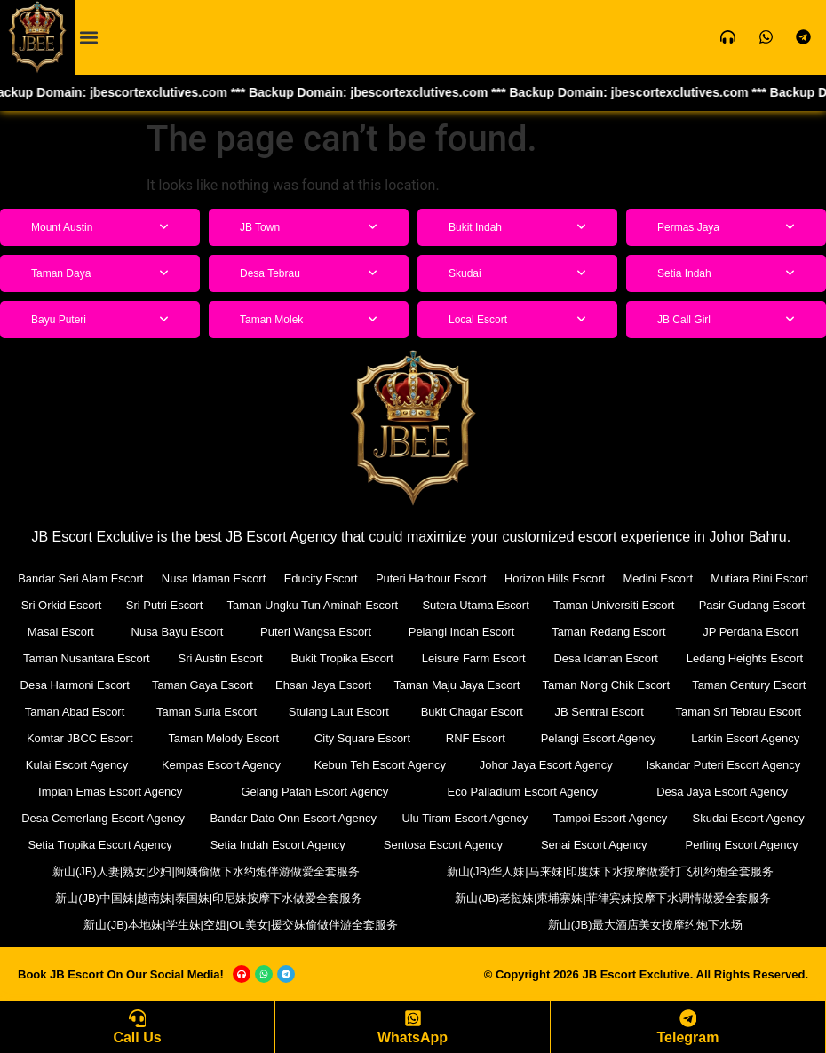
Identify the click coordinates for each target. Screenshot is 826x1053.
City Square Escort (362, 738)
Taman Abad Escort (75, 711)
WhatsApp (412, 1037)
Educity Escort (321, 578)
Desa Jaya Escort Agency (722, 791)
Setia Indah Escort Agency (277, 844)
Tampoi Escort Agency (610, 818)
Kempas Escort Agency (221, 765)
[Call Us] (138, 1018)
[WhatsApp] (413, 1018)
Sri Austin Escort (220, 658)
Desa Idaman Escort (605, 658)
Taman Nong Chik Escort (606, 685)
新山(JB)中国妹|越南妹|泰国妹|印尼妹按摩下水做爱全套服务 (208, 898)
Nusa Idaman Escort (214, 578)
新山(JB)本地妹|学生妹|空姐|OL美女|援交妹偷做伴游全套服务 (240, 924)
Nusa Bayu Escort (177, 631)
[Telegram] (688, 1018)
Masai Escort (61, 631)
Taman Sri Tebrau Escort (738, 711)
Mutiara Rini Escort (759, 578)
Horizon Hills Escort (554, 578)
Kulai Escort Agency (77, 765)
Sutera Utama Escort (475, 605)
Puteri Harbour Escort (431, 578)
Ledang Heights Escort (745, 658)
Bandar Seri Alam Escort (81, 578)
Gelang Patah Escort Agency (314, 791)
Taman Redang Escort (609, 631)
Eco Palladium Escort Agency (522, 791)
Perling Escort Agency (741, 844)
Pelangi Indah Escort (462, 631)
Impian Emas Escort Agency (110, 791)
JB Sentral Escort (598, 711)
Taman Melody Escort (223, 738)
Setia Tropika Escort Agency (100, 844)
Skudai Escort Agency (748, 818)
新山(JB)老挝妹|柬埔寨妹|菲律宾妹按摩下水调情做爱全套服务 (613, 898)
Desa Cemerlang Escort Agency (103, 818)
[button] (89, 36)
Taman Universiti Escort (614, 605)
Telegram (688, 1037)
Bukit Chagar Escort (471, 711)
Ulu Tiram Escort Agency (464, 818)
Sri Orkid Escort (61, 605)
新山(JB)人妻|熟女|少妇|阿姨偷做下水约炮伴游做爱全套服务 (206, 871)
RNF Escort (475, 738)
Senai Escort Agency (594, 844)
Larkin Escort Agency (745, 738)
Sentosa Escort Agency (443, 844)
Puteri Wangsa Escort (315, 631)
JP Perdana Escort (750, 631)
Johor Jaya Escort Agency (545, 765)
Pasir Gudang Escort (752, 605)
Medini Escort (658, 578)
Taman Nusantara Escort (86, 658)
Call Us (137, 1037)
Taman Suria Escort (206, 711)
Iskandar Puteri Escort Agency (723, 765)
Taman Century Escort (749, 685)
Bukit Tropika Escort (341, 658)
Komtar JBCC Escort (80, 738)
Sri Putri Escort (164, 605)
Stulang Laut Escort (339, 711)
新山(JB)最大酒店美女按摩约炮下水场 (645, 924)
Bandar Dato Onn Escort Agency (293, 818)
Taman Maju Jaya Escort (456, 685)
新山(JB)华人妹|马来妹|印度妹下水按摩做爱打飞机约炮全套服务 (610, 871)
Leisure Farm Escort (474, 658)
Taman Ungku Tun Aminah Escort (312, 605)
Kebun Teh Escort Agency (380, 765)
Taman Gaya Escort (202, 685)
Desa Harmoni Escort (75, 685)
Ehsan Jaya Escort (323, 685)
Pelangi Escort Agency (598, 738)
